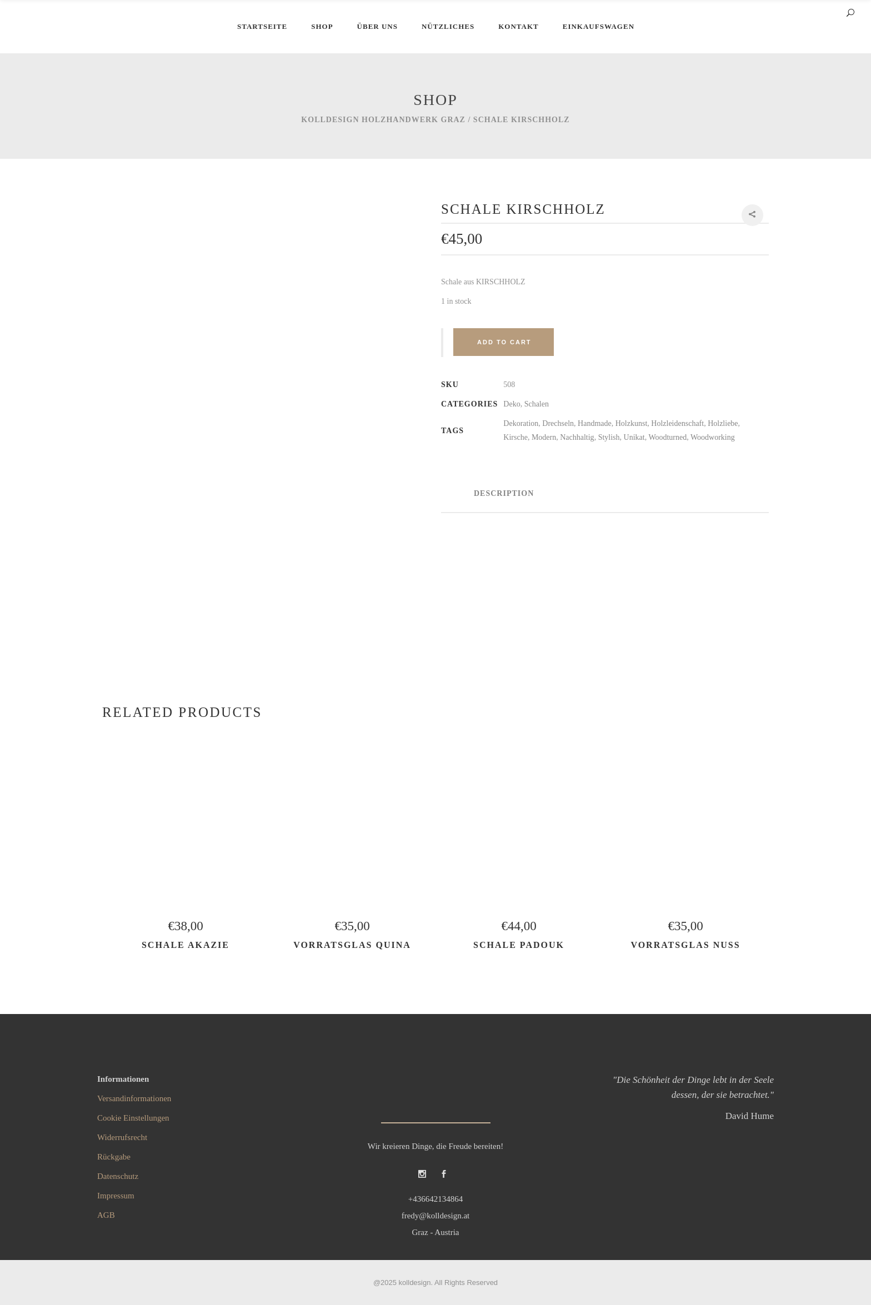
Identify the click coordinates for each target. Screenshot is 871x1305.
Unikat (634, 437)
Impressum (115, 1195)
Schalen (536, 404)
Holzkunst (631, 423)
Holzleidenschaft (677, 423)
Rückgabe (114, 1156)
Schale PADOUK (518, 945)
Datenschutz (117, 1176)
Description (504, 493)
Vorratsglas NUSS (685, 945)
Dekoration (520, 423)
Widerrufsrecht (122, 1137)
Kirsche (515, 437)
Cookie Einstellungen (133, 1117)
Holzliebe (723, 423)
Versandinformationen (134, 1098)
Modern (544, 437)
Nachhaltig (577, 437)
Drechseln (558, 423)
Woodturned (667, 437)
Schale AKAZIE (185, 945)
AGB (106, 1215)
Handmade (595, 423)
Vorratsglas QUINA (352, 945)
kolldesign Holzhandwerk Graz (383, 120)
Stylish (609, 437)
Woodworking (712, 437)
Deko (511, 404)
